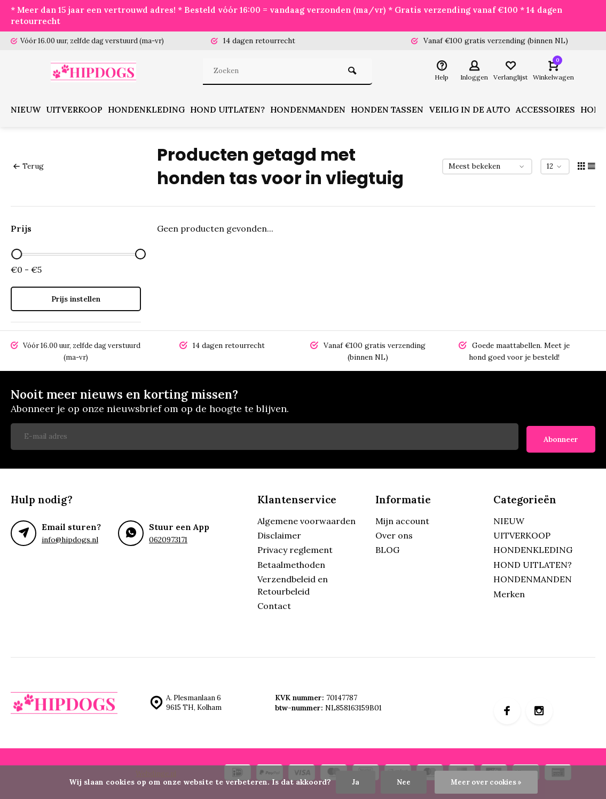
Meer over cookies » (486, 782)
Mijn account (402, 518)
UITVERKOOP (76, 111)
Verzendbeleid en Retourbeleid (292, 583)
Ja (353, 782)
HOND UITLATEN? (233, 111)
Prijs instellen (75, 300)
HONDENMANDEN (316, 111)
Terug (28, 167)
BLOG (387, 548)
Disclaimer (279, 533)
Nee (401, 782)
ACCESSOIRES (556, 111)
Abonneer (561, 437)
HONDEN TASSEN (396, 111)
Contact (274, 604)
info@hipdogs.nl (69, 537)
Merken (509, 592)
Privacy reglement (295, 548)
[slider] (16, 255)
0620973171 (168, 537)
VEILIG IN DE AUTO (479, 111)
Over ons (394, 533)
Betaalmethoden (291, 562)
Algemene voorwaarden (306, 518)
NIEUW (26, 111)
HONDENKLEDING (151, 111)
